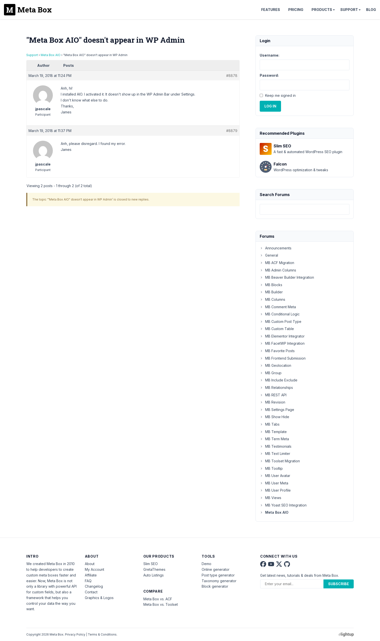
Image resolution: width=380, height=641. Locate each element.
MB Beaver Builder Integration (287, 277)
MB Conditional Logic (280, 314)
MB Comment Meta (278, 307)
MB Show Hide (274, 417)
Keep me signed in (280, 95)
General (269, 255)
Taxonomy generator (219, 581)
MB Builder (271, 292)
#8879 (231, 131)
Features (270, 9)
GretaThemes (154, 569)
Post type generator (218, 575)
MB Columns (272, 299)
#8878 (231, 75)
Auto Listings (153, 575)
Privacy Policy (75, 634)
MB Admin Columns (278, 270)
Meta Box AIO (51, 55)
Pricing (295, 9)
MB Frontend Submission (283, 358)
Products (322, 9)
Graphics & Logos (99, 598)
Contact (91, 592)
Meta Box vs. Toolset (160, 604)
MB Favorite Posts (277, 351)
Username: (269, 55)
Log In (270, 106)
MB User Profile (275, 490)
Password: (269, 75)
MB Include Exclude (278, 380)
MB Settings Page (277, 409)
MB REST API (273, 395)
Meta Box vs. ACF (157, 599)
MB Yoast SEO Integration (283, 505)
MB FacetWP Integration (282, 343)
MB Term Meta (274, 439)
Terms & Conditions (102, 634)
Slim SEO (150, 564)
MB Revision (272, 402)
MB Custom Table (277, 329)
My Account (94, 569)
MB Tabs (270, 424)
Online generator (215, 569)
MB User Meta (274, 483)
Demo (206, 564)
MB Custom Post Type (280, 321)
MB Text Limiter (275, 453)
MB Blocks (271, 285)
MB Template (273, 432)
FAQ (88, 581)
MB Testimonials (275, 446)
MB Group (271, 373)
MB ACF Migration (277, 263)
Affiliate (91, 575)
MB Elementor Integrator (282, 336)
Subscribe (338, 584)
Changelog (94, 586)
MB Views (270, 498)
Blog (371, 9)
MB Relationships (276, 387)
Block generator (215, 586)
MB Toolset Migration (280, 461)
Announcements (275, 248)
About (90, 564)
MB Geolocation (275, 365)
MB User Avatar (275, 475)
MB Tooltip (271, 468)
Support (349, 9)
